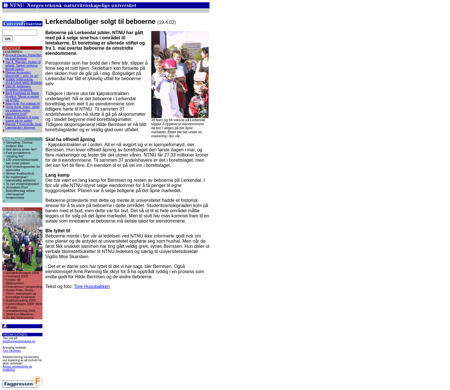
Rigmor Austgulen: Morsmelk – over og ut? (21, 74)
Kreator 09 (13, 279)
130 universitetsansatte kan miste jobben (22, 161)
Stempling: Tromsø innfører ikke (19, 144)
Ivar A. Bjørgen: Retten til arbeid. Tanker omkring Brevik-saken (22, 65)
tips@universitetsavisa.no (19, 341)
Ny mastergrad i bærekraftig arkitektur (21, 178)
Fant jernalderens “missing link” (18, 154)
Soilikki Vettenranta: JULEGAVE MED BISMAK (23, 81)
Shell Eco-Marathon (20, 314)
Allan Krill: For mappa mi (22, 103)
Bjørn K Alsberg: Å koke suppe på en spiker (22, 118)
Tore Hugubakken (92, 286)
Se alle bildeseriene (20, 317)
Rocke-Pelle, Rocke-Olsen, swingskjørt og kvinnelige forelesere (21, 293)
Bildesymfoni (15, 283)
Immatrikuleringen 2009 (22, 273)
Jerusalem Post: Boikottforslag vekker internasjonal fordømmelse (20, 192)
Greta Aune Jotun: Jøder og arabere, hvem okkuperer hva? (22, 110)
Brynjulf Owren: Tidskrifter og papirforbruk (23, 56)
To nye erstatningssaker (22, 184)
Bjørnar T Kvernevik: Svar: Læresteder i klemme (23, 125)
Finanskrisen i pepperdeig (24, 286)
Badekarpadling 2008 (21, 300)
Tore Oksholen (12, 350)
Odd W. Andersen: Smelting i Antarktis (18, 87)
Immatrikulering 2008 (21, 310)
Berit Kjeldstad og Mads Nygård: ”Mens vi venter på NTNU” (22, 96)
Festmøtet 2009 (17, 276)
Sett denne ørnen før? (21, 149)
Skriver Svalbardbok (20, 173)
